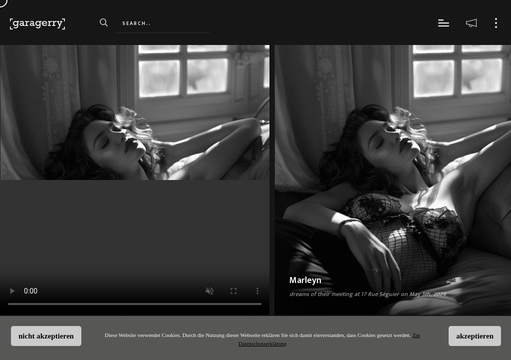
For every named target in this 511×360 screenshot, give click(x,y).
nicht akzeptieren (46, 336)
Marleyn (305, 280)
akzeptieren (475, 336)
